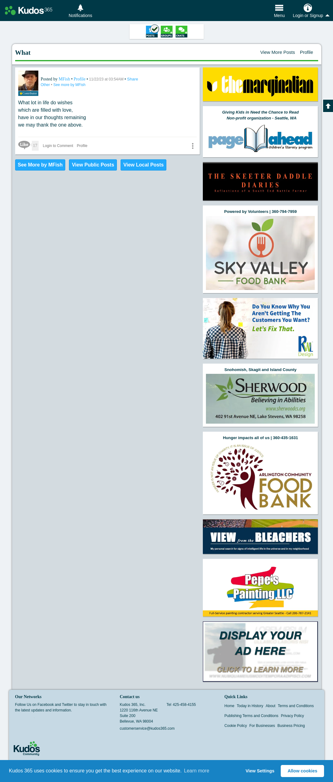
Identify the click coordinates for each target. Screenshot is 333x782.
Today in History (250, 706)
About (270, 706)
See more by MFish (69, 85)
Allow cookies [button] (302, 770)
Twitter (30, 720)
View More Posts (277, 52)
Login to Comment (58, 146)
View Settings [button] (259, 770)
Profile (306, 52)
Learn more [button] (196, 770)
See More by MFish (40, 164)
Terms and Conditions (296, 706)
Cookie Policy (235, 726)
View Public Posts (93, 164)
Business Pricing (291, 726)
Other (46, 85)
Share (132, 79)
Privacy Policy (292, 716)
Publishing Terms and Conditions (251, 716)
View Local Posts (143, 164)
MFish (65, 79)
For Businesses (262, 726)
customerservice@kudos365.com (147, 728)
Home (229, 706)
